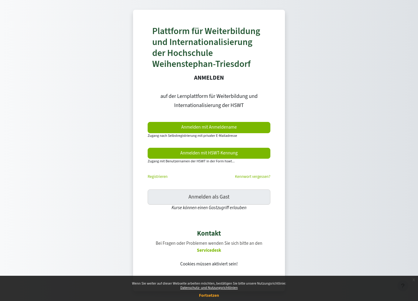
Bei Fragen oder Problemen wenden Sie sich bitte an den (209, 243)
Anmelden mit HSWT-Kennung (209, 153)
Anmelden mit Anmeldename (209, 127)
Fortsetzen (209, 295)
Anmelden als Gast (209, 197)
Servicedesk (209, 250)
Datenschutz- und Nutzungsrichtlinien (209, 287)
